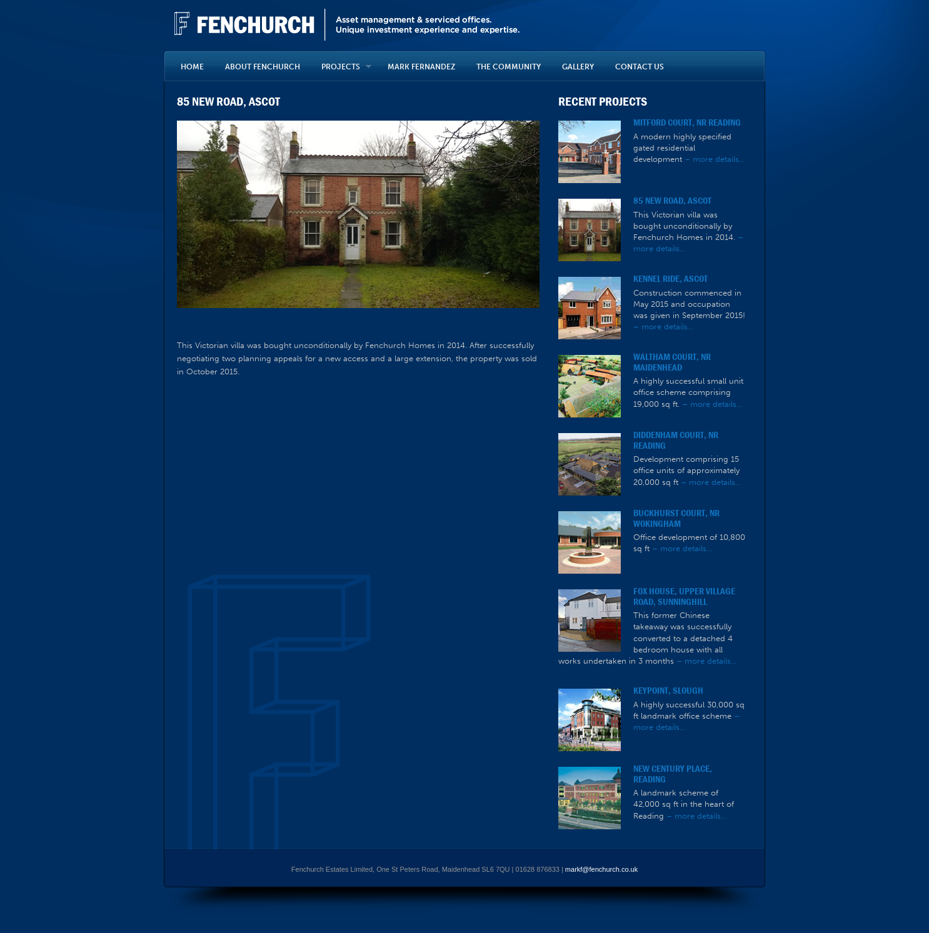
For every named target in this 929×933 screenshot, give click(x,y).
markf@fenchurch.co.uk (601, 869)
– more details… (715, 159)
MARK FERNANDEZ (421, 66)
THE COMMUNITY (508, 66)
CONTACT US (639, 66)
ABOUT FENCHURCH (262, 66)
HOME (192, 66)
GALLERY (578, 66)
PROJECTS (341, 66)
